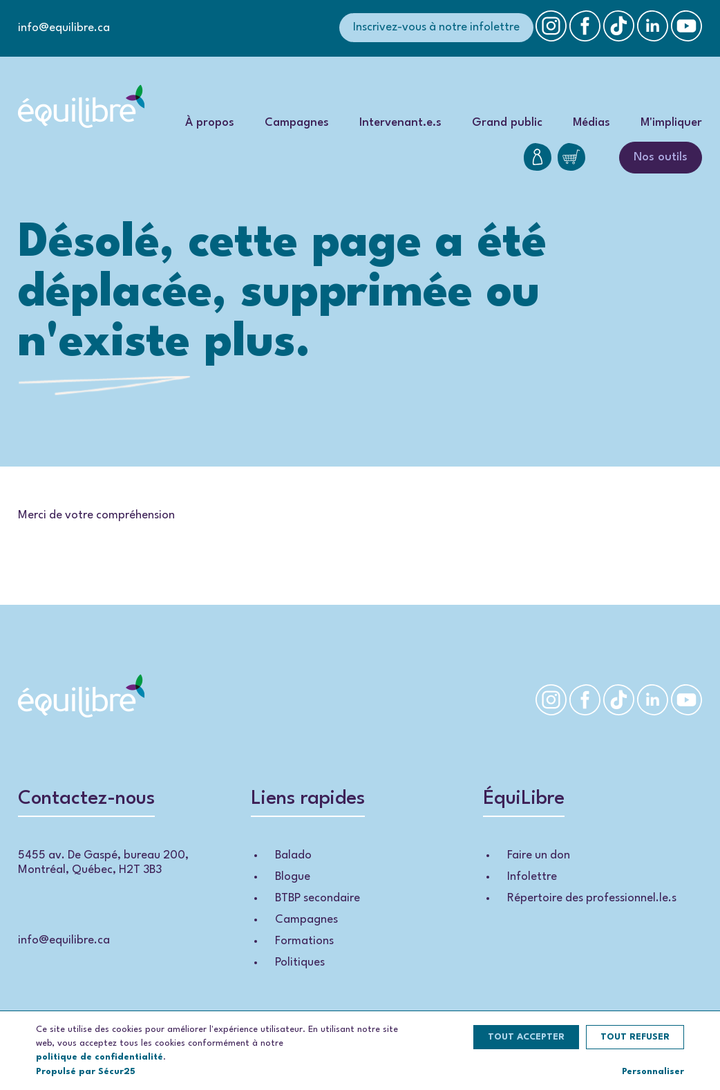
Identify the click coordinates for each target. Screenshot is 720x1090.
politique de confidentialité (99, 1057)
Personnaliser (653, 1071)
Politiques (300, 962)
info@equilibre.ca (64, 28)
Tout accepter (526, 1037)
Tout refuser (635, 1037)
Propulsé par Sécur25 (85, 1071)
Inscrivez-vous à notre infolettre (436, 27)
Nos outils (661, 157)
